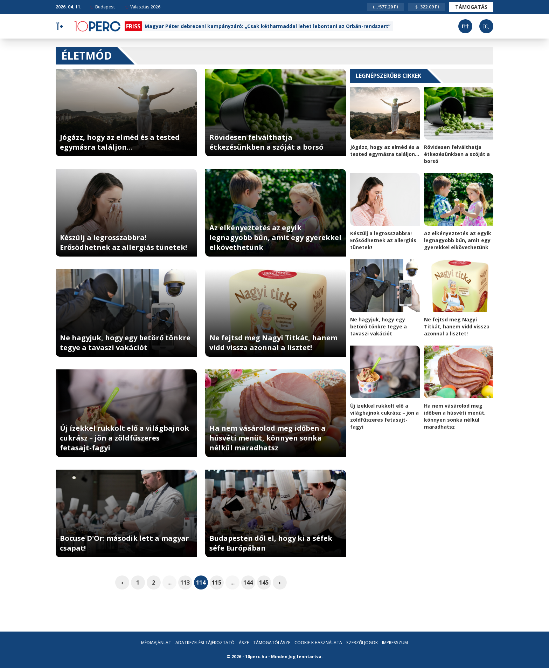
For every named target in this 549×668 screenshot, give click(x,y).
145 (264, 582)
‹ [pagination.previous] (122, 582)
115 (216, 582)
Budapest (102, 7)
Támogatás (471, 7)
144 (248, 582)
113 (185, 582)
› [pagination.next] (280, 582)
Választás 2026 (142, 7)
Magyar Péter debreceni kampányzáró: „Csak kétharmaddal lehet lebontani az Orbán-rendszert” (267, 26)
